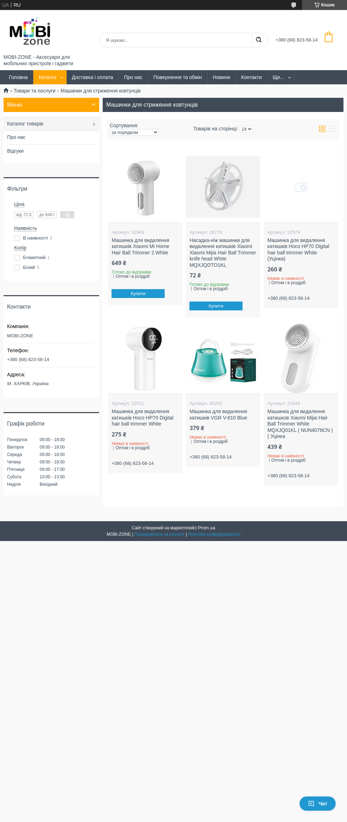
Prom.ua (206, 527)
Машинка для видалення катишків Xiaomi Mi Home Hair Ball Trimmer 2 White (140, 246)
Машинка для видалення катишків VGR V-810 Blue (218, 415)
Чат (317, 803)
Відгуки (15, 151)
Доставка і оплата (92, 77)
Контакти (251, 77)
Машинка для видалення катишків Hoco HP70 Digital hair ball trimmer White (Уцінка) (298, 249)
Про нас (133, 77)
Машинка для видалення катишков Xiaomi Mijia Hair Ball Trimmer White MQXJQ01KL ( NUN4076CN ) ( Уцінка (300, 424)
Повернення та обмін (177, 77)
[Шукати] (258, 40)
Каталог (48, 77)
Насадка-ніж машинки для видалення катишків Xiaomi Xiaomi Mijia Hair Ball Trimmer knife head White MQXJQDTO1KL (222, 252)
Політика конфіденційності (214, 534)
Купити (138, 293)
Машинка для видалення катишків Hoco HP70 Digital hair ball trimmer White (142, 418)
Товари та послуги (34, 91)
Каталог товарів (25, 123)
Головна (18, 77)
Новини (221, 77)
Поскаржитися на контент (159, 534)
